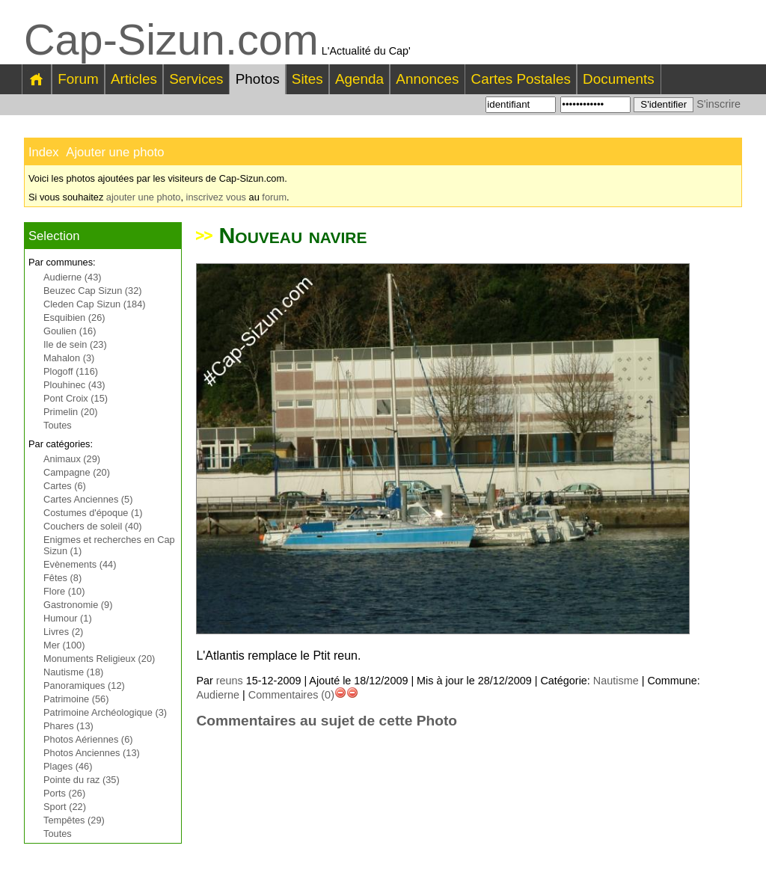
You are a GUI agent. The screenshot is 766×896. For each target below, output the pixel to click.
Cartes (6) (64, 485)
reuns (229, 681)
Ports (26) (64, 793)
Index (43, 152)
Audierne (217, 695)
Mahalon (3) (68, 357)
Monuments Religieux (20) (99, 658)
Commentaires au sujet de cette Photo (326, 720)
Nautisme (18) (73, 672)
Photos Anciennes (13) (91, 752)
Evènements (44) (79, 564)
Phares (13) (68, 725)
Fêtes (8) (62, 577)
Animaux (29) (71, 458)
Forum (78, 79)
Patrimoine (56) (75, 699)
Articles (134, 79)
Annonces (427, 79)
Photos (258, 79)
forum (274, 197)
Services (196, 79)
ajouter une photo (143, 197)
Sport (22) (64, 806)
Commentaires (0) (291, 695)
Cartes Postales (521, 79)
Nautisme (616, 681)
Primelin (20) (70, 411)
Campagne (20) (76, 472)
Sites (307, 79)
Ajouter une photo (115, 152)
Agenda (359, 79)
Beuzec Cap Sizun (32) (92, 290)
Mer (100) (64, 645)
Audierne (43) (72, 277)
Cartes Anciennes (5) (88, 499)
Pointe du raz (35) (81, 779)
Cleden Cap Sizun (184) (94, 304)
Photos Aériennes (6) (88, 739)
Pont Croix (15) (75, 398)
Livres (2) (63, 631)
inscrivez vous (216, 197)
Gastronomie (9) (77, 604)
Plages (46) (67, 766)
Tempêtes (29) (74, 820)
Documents (619, 79)
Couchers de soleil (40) (92, 526)
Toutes (57, 425)
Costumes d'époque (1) (93, 512)
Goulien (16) (69, 331)
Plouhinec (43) (74, 384)
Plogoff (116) (70, 371)
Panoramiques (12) (84, 685)
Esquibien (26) (74, 317)
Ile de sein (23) (75, 344)
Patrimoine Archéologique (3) (105, 712)
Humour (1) (67, 618)
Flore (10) (64, 591)
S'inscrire (718, 104)
